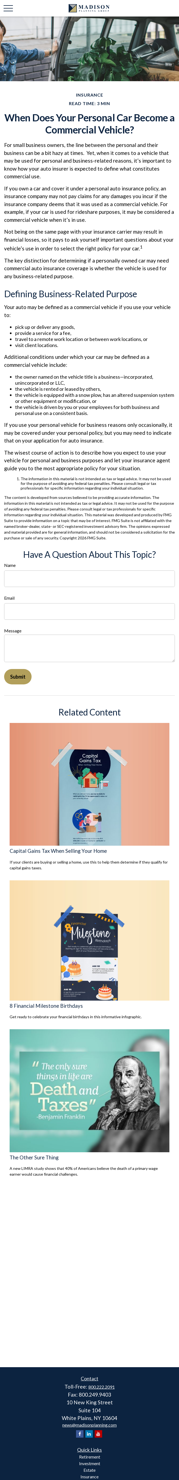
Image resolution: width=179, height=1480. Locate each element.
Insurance (89, 1476)
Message (12, 630)
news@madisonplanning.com (89, 1424)
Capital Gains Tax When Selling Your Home (58, 851)
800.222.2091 (101, 1386)
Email (9, 597)
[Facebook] (79, 1434)
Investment (89, 1463)
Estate (89, 1470)
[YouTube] (98, 1434)
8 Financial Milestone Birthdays (46, 1006)
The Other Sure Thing (34, 1157)
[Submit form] (18, 676)
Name (10, 565)
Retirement (89, 1456)
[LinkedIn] (89, 1434)
